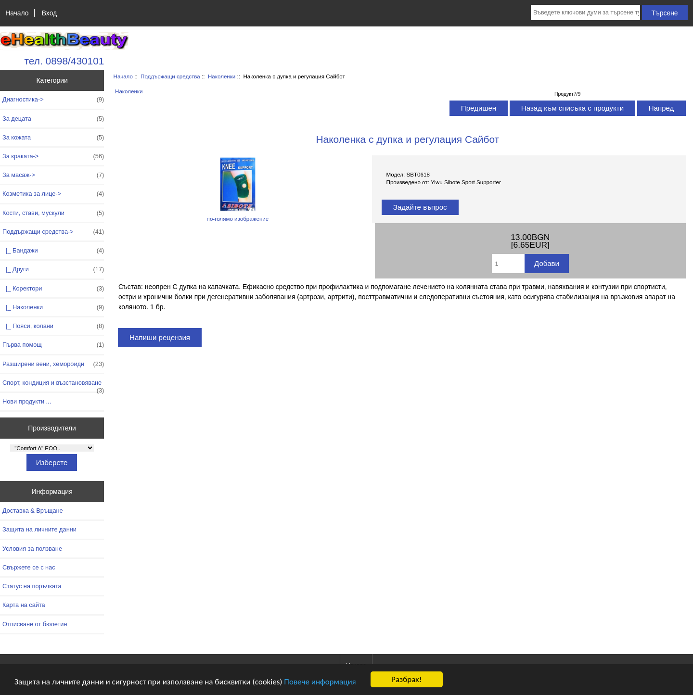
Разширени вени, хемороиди (53, 364)
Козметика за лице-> (53, 194)
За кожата (53, 137)
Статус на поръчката (32, 586)
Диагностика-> (53, 99)
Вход (49, 13)
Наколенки (221, 76)
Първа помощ (53, 345)
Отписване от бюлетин (34, 624)
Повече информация (320, 682)
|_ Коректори (53, 288)
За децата (53, 119)
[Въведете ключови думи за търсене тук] (585, 12)
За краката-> (53, 156)
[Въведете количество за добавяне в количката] (508, 263)
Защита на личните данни (39, 529)
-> (53, 232)
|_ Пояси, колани (53, 326)
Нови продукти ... (26, 401)
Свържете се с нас (28, 567)
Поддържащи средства (170, 76)
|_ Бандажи (53, 250)
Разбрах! (406, 679)
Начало (16, 13)
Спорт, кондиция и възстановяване (53, 385)
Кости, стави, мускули (53, 213)
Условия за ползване (32, 548)
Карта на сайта (23, 604)
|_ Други (53, 269)
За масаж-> (53, 175)
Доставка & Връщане (32, 510)
